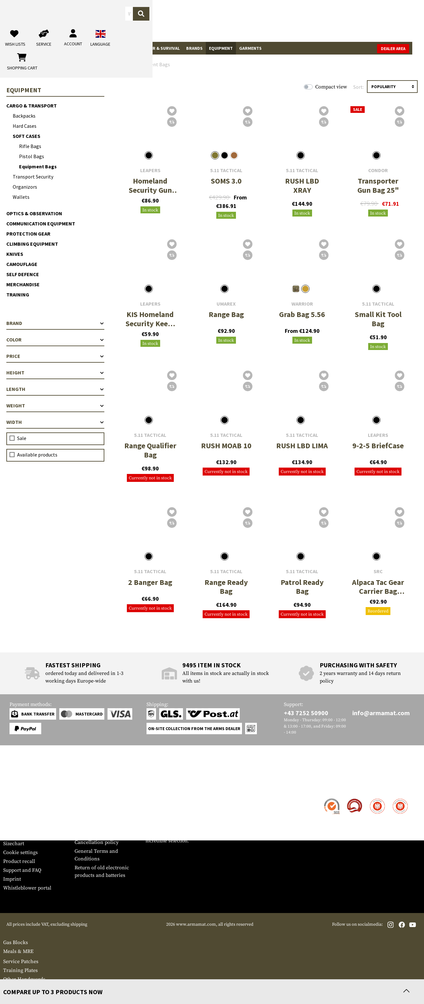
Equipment (221, 48)
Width (55, 422)
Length (55, 389)
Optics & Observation (34, 213)
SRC (378, 571)
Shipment (14, 808)
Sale (11, 48)
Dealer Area (405, 48)
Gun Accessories (77, 48)
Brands (194, 48)
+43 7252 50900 (306, 713)
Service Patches (20, 961)
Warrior (302, 304)
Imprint (12, 879)
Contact (12, 799)
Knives (14, 254)
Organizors (25, 187)
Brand (55, 323)
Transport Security (33, 176)
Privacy (83, 833)
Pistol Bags (31, 156)
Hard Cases (24, 126)
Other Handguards (24, 979)
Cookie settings (20, 852)
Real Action (115, 48)
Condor (378, 170)
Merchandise (23, 284)
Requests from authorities (104, 824)
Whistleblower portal (27, 888)
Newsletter (15, 835)
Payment (13, 817)
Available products (37, 454)
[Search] (237, 20)
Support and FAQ (22, 870)
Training (17, 294)
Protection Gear (28, 233)
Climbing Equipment (32, 244)
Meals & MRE (18, 951)
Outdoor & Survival (157, 48)
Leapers (150, 170)
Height (55, 372)
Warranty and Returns (28, 826)
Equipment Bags (38, 166)
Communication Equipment (40, 223)
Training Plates (20, 970)
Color (55, 339)
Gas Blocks (15, 942)
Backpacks (24, 116)
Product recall (19, 861)
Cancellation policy (97, 842)
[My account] (322, 20)
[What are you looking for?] (177, 20)
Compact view (331, 87)
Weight (55, 405)
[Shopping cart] (381, 20)
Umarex (226, 304)
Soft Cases (26, 136)
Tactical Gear (37, 48)
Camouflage (21, 264)
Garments (250, 48)
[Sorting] (392, 86)
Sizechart (13, 843)
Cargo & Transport (31, 105)
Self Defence (22, 274)
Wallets (21, 197)
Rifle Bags (30, 146)
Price (55, 356)
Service (15, 787)
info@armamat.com (381, 713)
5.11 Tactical (226, 170)
